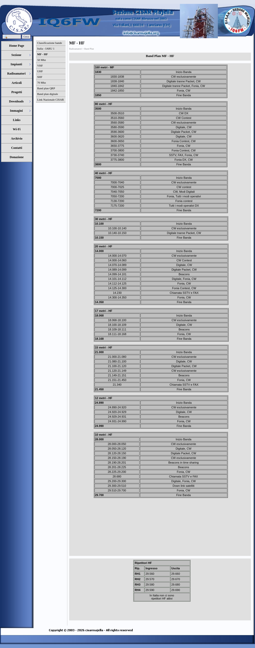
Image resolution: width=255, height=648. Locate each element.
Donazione (17, 157)
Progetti (16, 92)
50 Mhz (41, 59)
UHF (40, 71)
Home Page (16, 45)
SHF (39, 76)
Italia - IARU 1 (45, 48)
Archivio (16, 138)
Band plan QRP (46, 88)
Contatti (16, 148)
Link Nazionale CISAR (50, 99)
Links (16, 120)
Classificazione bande (49, 42)
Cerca (26, 36)
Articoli (17, 83)
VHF (40, 65)
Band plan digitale (47, 93)
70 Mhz (41, 82)
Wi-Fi (17, 129)
